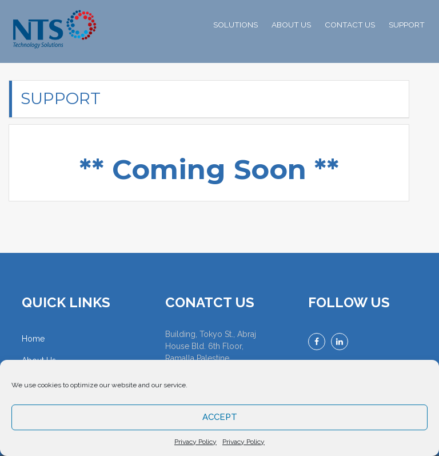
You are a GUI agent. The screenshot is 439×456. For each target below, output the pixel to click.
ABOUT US (291, 24)
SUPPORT (407, 24)
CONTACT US (350, 24)
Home (33, 338)
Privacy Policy (195, 442)
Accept (219, 417)
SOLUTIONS (235, 24)
